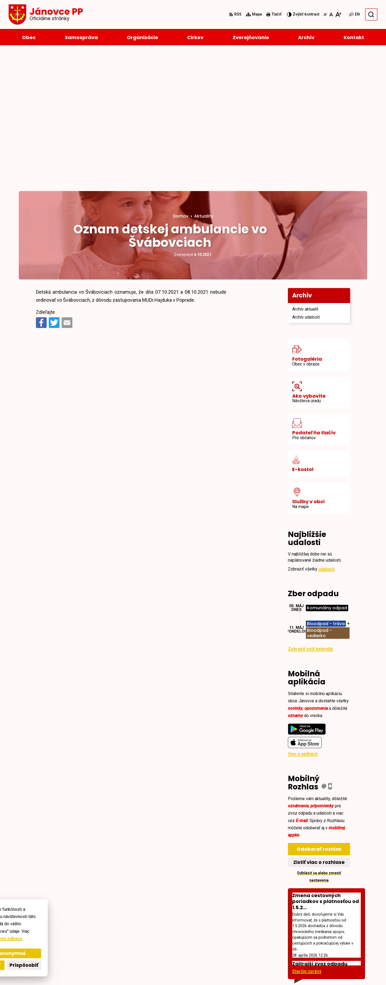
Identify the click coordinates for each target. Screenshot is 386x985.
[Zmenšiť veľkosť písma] (325, 14)
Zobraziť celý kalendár (310, 511)
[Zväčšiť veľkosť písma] (338, 14)
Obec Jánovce (165, 970)
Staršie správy (306, 833)
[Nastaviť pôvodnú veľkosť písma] (331, 14)
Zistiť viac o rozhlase (319, 725)
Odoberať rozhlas (319, 711)
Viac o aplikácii (303, 616)
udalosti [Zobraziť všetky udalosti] (326, 431)
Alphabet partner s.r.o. (92, 970)
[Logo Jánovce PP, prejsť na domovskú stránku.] (46, 14)
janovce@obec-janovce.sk (340, 946)
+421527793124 (329, 939)
